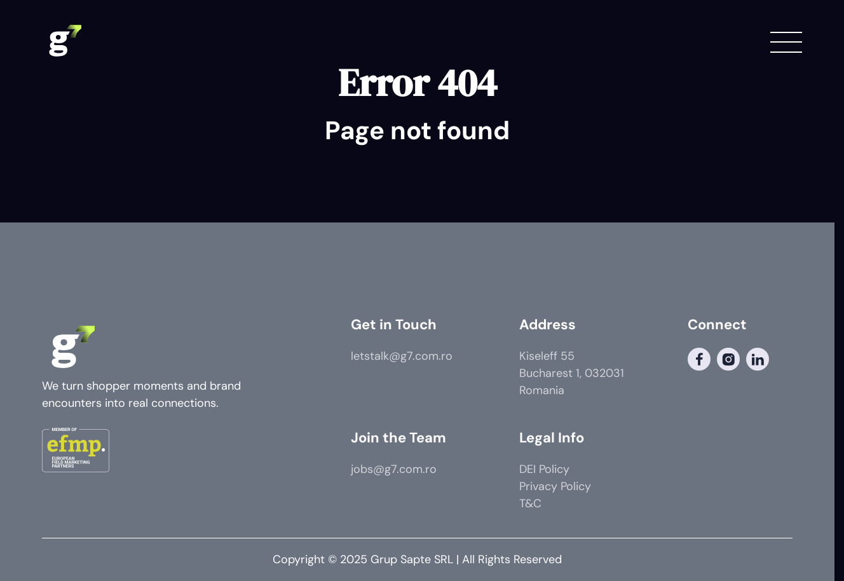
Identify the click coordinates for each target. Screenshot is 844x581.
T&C (530, 503)
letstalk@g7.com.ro (402, 356)
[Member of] (75, 452)
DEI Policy (544, 469)
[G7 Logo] (64, 41)
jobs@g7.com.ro (394, 469)
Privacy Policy (555, 486)
